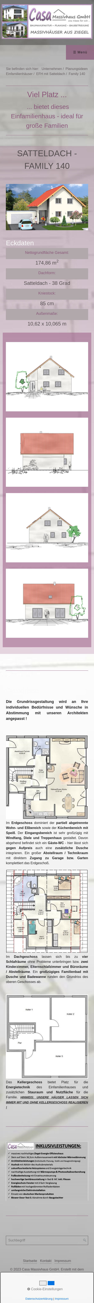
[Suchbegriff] (47, 1245)
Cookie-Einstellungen (45, 1289)
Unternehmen (52, 69)
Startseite (30, 1266)
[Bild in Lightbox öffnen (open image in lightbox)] (47, 782)
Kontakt (46, 1266)
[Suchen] (84, 1245)
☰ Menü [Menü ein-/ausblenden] (80, 52)
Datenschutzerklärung (39, 1298)
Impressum (62, 1266)
